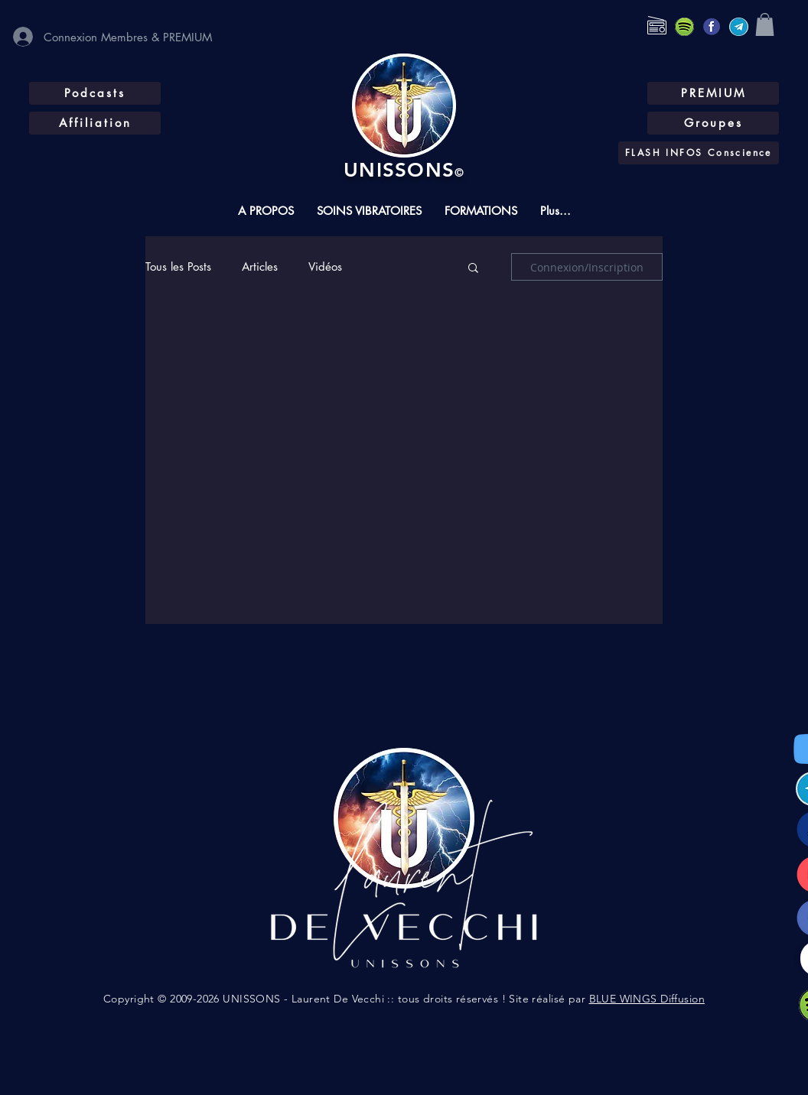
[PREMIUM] (713, 93)
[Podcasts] (95, 93)
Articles (260, 267)
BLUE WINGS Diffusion (647, 999)
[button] (764, 24)
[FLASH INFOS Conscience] (698, 152)
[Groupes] (713, 123)
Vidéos (325, 267)
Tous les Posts (178, 267)
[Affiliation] (95, 123)
